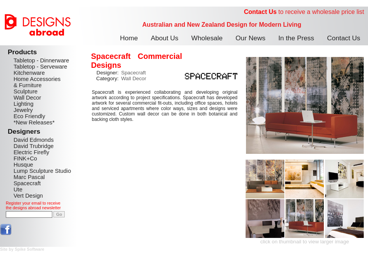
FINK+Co (25, 158)
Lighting (23, 104)
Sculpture (26, 91)
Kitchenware (29, 73)
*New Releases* (34, 122)
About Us (164, 38)
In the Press (296, 38)
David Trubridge (33, 146)
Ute (18, 189)
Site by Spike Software (22, 249)
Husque (23, 165)
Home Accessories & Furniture (37, 82)
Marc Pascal (29, 177)
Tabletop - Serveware (40, 67)
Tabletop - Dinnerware (41, 60)
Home (129, 38)
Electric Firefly (31, 152)
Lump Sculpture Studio (42, 171)
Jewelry (23, 110)
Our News (250, 38)
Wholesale (207, 38)
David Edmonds (33, 140)
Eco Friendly (29, 116)
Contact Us (260, 12)
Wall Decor (27, 98)
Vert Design (28, 196)
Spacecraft (27, 183)
